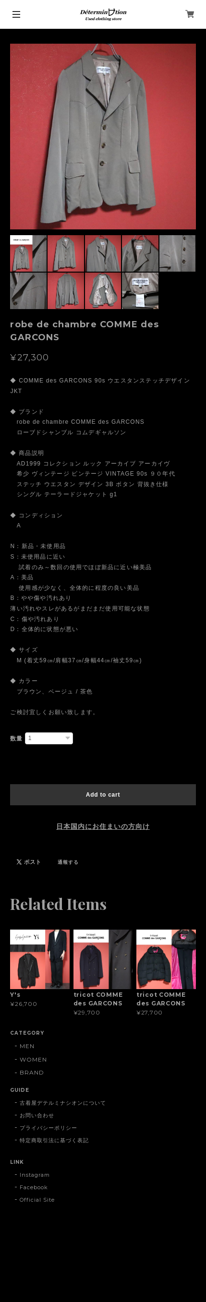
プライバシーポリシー (48, 1127)
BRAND (32, 1072)
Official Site (37, 1199)
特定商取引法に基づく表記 (54, 1140)
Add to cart (103, 794)
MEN (27, 1046)
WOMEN (33, 1059)
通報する (68, 862)
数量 (16, 738)
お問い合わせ (37, 1115)
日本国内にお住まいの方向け (102, 826)
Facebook (34, 1187)
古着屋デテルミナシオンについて (63, 1102)
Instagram (35, 1174)
